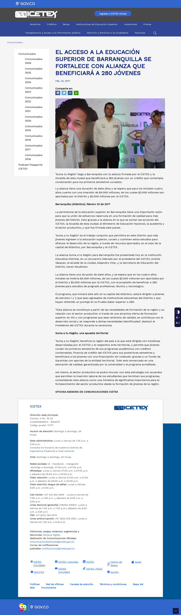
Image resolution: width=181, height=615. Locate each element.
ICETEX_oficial (92, 568)
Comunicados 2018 (33, 137)
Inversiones (130, 24)
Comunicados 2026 (33, 60)
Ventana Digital (51, 535)
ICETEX (88, 561)
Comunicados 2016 (33, 157)
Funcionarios (48, 587)
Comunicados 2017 (33, 147)
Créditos (51, 24)
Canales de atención (81, 584)
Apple (136, 562)
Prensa (147, 24)
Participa (140, 32)
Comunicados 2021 (33, 109)
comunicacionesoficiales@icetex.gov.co (52, 541)
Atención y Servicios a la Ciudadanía (107, 32)
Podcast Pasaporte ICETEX (30, 166)
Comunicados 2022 (33, 99)
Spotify (112, 572)
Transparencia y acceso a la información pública (52, 32)
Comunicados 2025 (33, 70)
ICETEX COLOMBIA (37, 563)
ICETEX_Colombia (66, 561)
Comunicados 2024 (33, 80)
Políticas (34, 584)
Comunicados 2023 (33, 89)
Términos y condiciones (113, 584)
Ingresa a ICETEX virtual (112, 13)
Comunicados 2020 (33, 118)
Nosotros (35, 24)
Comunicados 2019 (33, 128)
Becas (66, 24)
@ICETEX (37, 572)
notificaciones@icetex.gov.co (58, 548)
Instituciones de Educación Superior (97, 24)
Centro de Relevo (114, 563)
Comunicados (27, 53)
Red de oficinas (54, 584)
